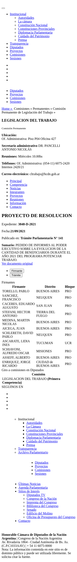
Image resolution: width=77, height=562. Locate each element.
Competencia (18, 184)
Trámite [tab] (16, 275)
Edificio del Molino (40, 513)
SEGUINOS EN (12, 387)
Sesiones (15, 58)
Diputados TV (36, 495)
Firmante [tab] (16, 270)
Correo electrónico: (15, 174)
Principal (16, 181)
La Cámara (33, 426)
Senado (31, 509)
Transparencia (19, 43)
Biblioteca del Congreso (43, 506)
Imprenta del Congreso (42, 502)
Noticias (15, 188)
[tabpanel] (38, 324)
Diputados (16, 47)
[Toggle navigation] (3, 8)
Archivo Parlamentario (33, 452)
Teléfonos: (9, 163)
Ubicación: (9, 135)
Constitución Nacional (33, 25)
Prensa (22, 40)
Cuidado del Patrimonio (33, 36)
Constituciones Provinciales (36, 29)
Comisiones (17, 54)
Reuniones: (9, 156)
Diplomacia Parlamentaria (35, 32)
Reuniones (17, 199)
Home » (7, 108)
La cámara (25, 21)
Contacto (16, 206)
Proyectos (16, 51)
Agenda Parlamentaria (33, 487)
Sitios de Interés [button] (29, 491)
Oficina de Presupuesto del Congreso (51, 517)
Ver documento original (17, 263)
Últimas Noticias (29, 484)
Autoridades (26, 17)
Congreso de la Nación (42, 498)
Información (18, 203)
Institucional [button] (18, 14)
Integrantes (17, 192)
